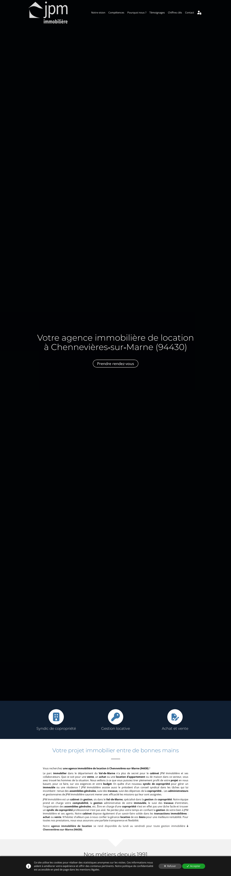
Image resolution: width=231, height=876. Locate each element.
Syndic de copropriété (56, 729)
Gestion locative (115, 729)
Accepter (193, 866)
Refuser (170, 866)
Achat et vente (175, 729)
